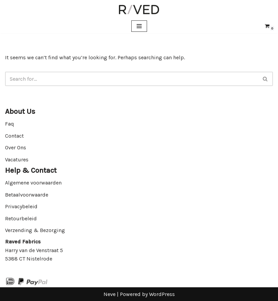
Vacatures (16, 159)
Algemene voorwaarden (33, 182)
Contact (14, 136)
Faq (9, 124)
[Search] (131, 79)
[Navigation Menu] (139, 26)
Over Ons (15, 147)
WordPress (162, 294)
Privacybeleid (21, 206)
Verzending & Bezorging (35, 230)
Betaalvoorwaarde (26, 195)
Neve (109, 294)
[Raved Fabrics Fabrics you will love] (139, 9)
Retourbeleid (21, 218)
